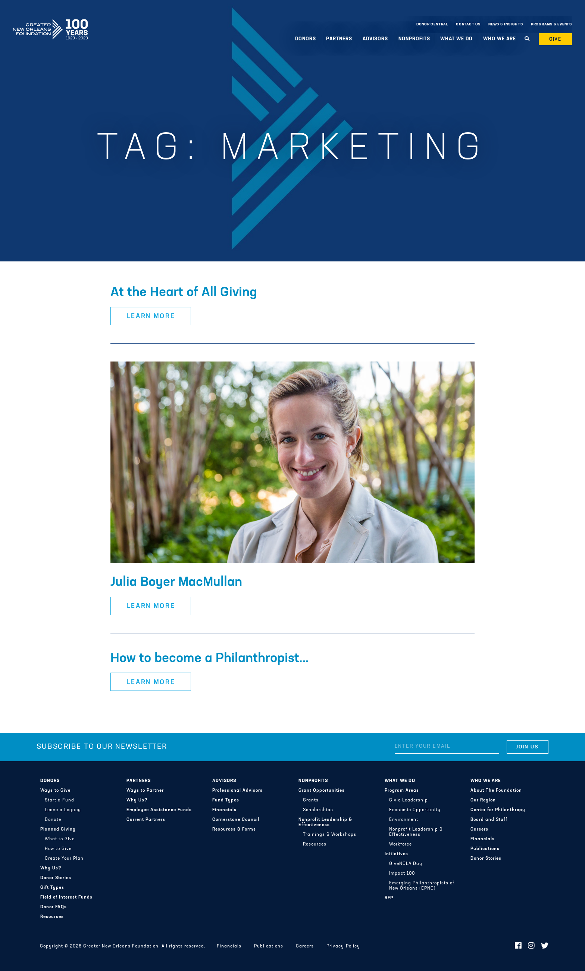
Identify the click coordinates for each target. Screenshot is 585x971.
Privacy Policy (343, 946)
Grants (311, 800)
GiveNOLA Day (405, 864)
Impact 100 (402, 873)
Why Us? (51, 868)
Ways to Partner (145, 790)
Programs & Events (551, 24)
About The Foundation (496, 790)
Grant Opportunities (321, 790)
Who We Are (499, 39)
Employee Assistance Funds (159, 810)
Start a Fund (59, 800)
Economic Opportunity (415, 810)
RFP (389, 898)
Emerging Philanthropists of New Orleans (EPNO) (421, 886)
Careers (479, 829)
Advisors (375, 39)
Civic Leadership (408, 800)
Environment (403, 820)
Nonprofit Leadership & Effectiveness (325, 822)
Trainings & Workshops (329, 834)
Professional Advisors (237, 790)
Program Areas (402, 790)
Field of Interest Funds (66, 897)
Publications (485, 849)
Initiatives (396, 854)
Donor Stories (55, 878)
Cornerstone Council (235, 820)
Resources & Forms (234, 829)
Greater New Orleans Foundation (50, 23)
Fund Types (225, 800)
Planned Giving (58, 829)
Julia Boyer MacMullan (176, 582)
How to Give (58, 849)
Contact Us (468, 24)
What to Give (60, 839)
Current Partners (145, 820)
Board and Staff (488, 820)
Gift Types (52, 887)
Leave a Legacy (63, 810)
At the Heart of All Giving (183, 293)
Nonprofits (414, 39)
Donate (53, 820)
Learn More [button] (150, 316)
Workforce (400, 844)
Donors (305, 39)
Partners (339, 39)
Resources (52, 917)
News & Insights (505, 24)
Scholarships (318, 810)
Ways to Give (55, 790)
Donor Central (432, 24)
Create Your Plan (64, 858)
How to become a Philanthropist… (209, 659)
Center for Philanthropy (497, 810)
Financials (224, 810)
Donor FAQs (53, 907)
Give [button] (555, 39)
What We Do (456, 39)
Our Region (483, 800)
